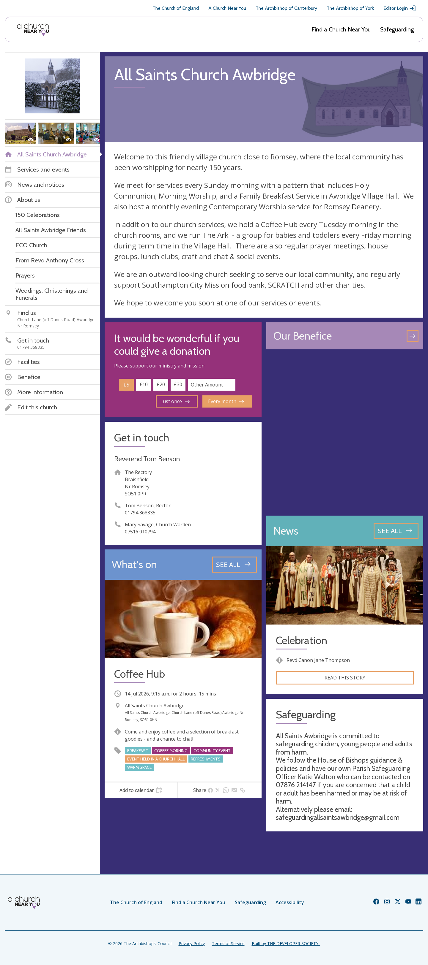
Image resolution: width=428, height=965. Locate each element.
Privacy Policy (192, 943)
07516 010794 (140, 531)
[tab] (141, 790)
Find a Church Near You (341, 29)
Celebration (301, 640)
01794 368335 (140, 512)
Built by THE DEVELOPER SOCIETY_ (286, 943)
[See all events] (234, 565)
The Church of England (175, 8)
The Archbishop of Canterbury (286, 8)
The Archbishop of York (350, 8)
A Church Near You (227, 8)
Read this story (345, 677)
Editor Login (399, 8)
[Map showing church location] (344, 432)
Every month (226, 401)
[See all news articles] (396, 531)
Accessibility (290, 902)
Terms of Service (228, 943)
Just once (175, 401)
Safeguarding (397, 29)
